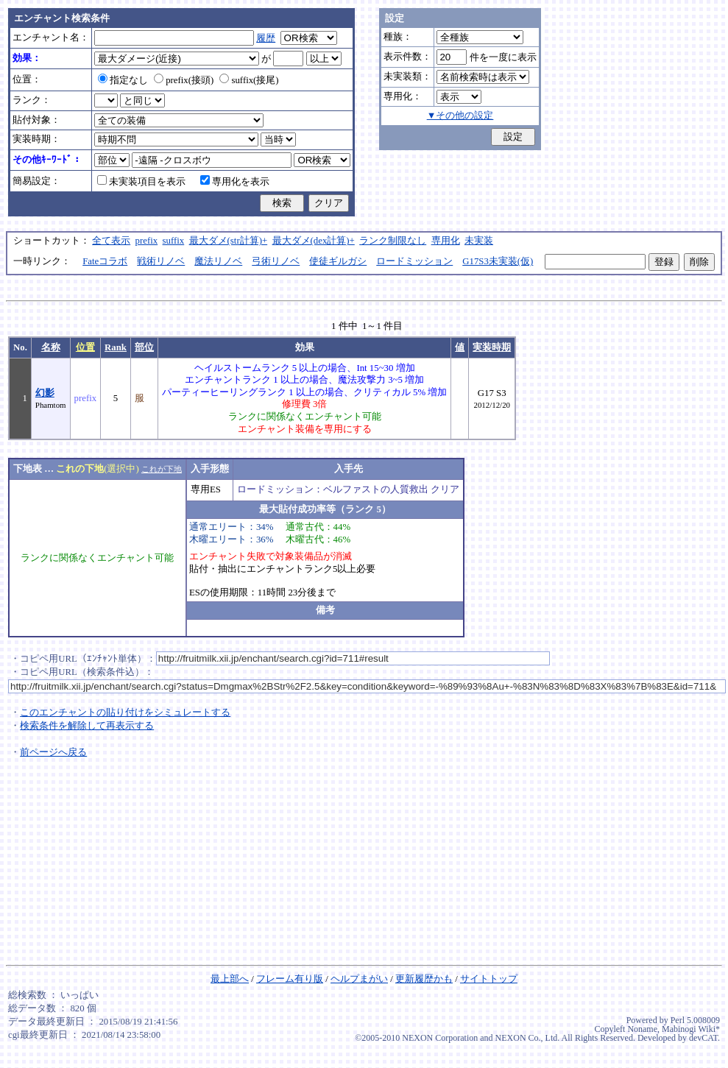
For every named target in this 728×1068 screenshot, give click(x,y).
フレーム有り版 (289, 979)
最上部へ (230, 979)
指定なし (123, 80)
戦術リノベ (161, 261)
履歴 (265, 38)
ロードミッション (414, 261)
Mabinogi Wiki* (691, 1029)
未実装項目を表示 (141, 182)
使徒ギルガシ (338, 261)
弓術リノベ (276, 261)
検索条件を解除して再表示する (87, 726)
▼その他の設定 (460, 115)
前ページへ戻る (53, 752)
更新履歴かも (424, 979)
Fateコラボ (104, 261)
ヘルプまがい (359, 979)
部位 (144, 347)
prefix (146, 241)
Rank (116, 347)
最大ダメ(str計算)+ (228, 241)
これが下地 (161, 468)
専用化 (445, 241)
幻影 (44, 393)
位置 (85, 347)
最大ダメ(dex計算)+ (313, 241)
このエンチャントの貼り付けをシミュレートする (125, 712)
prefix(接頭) (183, 80)
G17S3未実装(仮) (497, 261)
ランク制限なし (392, 241)
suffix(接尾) (248, 80)
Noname (642, 1029)
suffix (174, 241)
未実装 (478, 241)
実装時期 (492, 347)
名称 (50, 347)
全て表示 (111, 241)
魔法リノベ (218, 261)
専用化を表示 (234, 182)
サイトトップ (488, 979)
